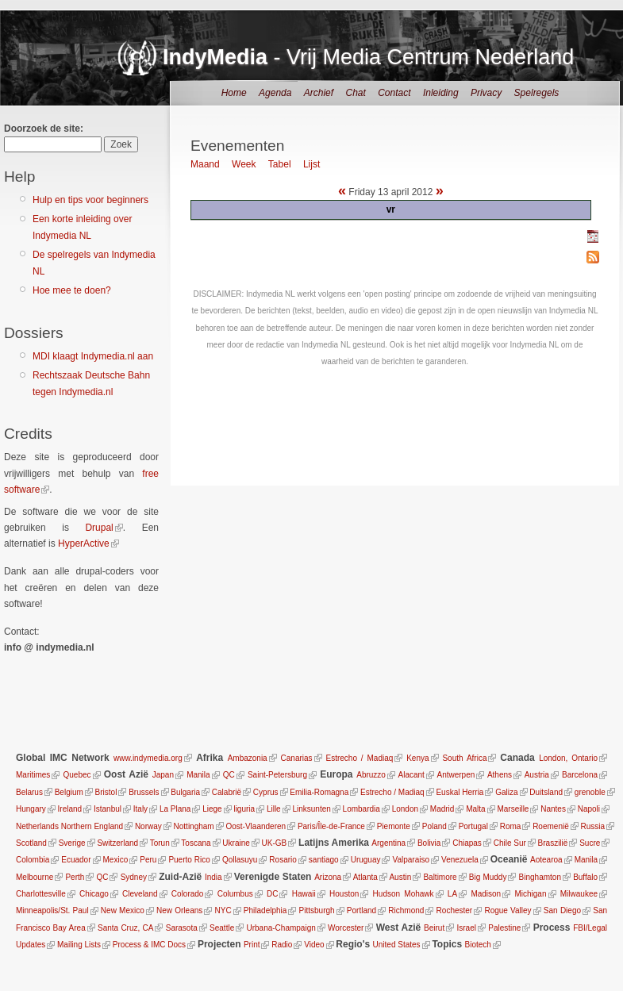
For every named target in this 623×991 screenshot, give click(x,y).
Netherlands (37, 826)
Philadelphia (265, 910)
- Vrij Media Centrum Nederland (368, 57)
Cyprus (266, 792)
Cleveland (139, 893)
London (405, 809)
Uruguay (366, 859)
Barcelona (580, 774)
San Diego (562, 910)
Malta (475, 809)
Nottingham (194, 826)
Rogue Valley (507, 910)
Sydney (134, 877)
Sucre (589, 843)
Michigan (530, 893)
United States (397, 944)
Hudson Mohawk (403, 893)
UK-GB (274, 843)
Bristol (106, 792)
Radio (281, 944)
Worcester (345, 928)
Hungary (31, 809)
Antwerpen (456, 774)
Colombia (32, 859)
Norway (148, 826)
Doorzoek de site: (43, 128)
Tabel (279, 164)
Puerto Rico (189, 859)
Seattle (222, 928)
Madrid (442, 809)
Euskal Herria (459, 792)
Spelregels (537, 92)
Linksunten (311, 809)
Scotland (31, 843)
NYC (223, 910)
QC (229, 774)
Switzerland (117, 843)
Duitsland (546, 792)
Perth (74, 877)
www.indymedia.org (148, 758)
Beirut (434, 928)
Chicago (94, 893)
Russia (593, 826)
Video (314, 944)
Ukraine (235, 843)
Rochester (454, 910)
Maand (205, 164)
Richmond (406, 910)
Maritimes (33, 774)
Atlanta (365, 877)
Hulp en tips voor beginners (90, 199)
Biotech (478, 944)
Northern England (92, 826)
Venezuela (460, 859)
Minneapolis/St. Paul (52, 910)
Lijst (311, 164)
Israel (465, 928)
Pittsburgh (317, 910)
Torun (160, 843)
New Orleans (179, 910)
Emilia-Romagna (319, 792)
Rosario (282, 859)
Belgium (69, 792)
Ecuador (75, 859)
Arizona (327, 877)
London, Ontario (568, 758)
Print (252, 944)
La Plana (175, 809)
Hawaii (304, 893)
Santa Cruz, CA (125, 928)
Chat (355, 92)
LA (452, 893)
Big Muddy (488, 877)
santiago (324, 859)
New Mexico (122, 910)
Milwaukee (579, 893)
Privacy (486, 92)
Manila (198, 774)
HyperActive (84, 543)
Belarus (29, 792)
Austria (537, 774)
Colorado (187, 893)
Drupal (99, 527)
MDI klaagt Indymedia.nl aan (93, 356)
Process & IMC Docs (149, 944)
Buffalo (585, 877)
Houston (344, 893)
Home (234, 92)
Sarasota (181, 928)
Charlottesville (41, 893)
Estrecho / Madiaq (359, 758)
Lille (274, 809)
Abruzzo (371, 774)
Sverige (72, 843)
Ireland (70, 809)
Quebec (77, 774)
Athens (499, 774)
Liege (211, 809)
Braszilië (553, 843)
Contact (394, 92)
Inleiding (441, 92)
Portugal (473, 826)
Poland (434, 826)
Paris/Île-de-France (331, 826)
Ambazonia (247, 758)
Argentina (388, 843)
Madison (486, 893)
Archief (318, 92)
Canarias (297, 758)
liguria (244, 809)
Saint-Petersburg (277, 774)
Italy (140, 809)
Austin (400, 877)
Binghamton (540, 877)
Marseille (513, 809)
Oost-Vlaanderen (255, 826)
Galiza (506, 792)
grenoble (590, 792)
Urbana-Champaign (280, 928)
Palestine (504, 928)
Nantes (553, 809)
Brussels (144, 792)
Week (244, 164)
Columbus (235, 893)
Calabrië (226, 792)
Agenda (275, 92)
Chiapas (467, 843)
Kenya (417, 758)
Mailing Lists (79, 944)
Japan (163, 774)
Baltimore (439, 877)
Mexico (116, 859)
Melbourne (34, 877)
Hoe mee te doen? (72, 290)
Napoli (589, 809)
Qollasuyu (239, 859)
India (213, 877)
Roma (510, 826)
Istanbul (107, 809)
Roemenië (551, 826)
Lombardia (361, 809)
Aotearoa (546, 859)
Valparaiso (411, 859)
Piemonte (393, 826)
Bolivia (428, 843)
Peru (148, 859)
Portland (361, 910)
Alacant (411, 774)
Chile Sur (510, 843)
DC (272, 893)
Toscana (195, 843)
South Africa (464, 758)
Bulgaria (185, 792)
